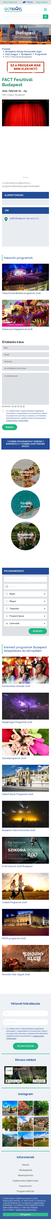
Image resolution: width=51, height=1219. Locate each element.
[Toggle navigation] (45, 9)
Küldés (9, 427)
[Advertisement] (25, 160)
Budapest (26, 54)
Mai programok (10, 2)
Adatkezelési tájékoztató (25, 1180)
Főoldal (6, 49)
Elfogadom (26, 1214)
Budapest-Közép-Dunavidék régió (23, 51)
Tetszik (14, 1081)
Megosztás (39, 1081)
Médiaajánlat (25, 1170)
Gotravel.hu (19, 1069)
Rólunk (25, 1165)
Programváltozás (25, 1191)
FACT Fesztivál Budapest (17, 82)
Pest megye (11, 54)
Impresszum (25, 1186)
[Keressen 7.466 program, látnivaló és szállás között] (23, 17)
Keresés (38, 631)
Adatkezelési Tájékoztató (17, 421)
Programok (41, 54)
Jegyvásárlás (42, 2)
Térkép (28, 2)
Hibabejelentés (25, 1175)
